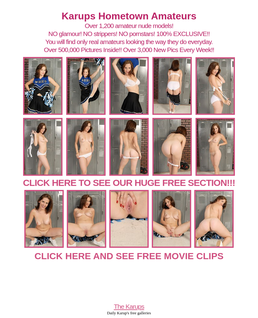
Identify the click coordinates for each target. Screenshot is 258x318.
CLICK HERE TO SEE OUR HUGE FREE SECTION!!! (129, 183)
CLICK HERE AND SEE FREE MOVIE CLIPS (129, 256)
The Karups (129, 306)
